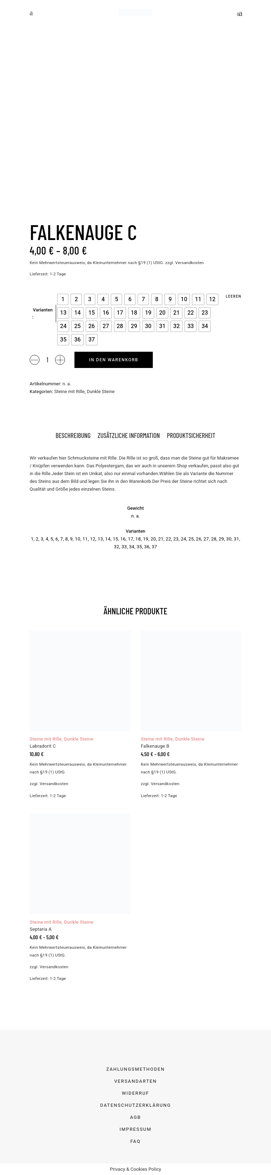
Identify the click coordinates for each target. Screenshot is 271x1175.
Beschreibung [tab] (73, 435)
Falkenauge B (155, 746)
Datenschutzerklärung (135, 1105)
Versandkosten (189, 263)
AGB (135, 1117)
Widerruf (135, 1093)
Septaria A (41, 929)
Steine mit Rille (69, 391)
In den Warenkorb (113, 360)
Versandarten (135, 1081)
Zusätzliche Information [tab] (129, 435)
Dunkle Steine (101, 391)
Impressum (136, 1129)
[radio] (63, 299)
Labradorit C (43, 746)
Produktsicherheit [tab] (191, 435)
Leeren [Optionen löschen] (233, 296)
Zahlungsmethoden (135, 1069)
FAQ (136, 1141)
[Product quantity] (47, 359)
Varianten (43, 309)
